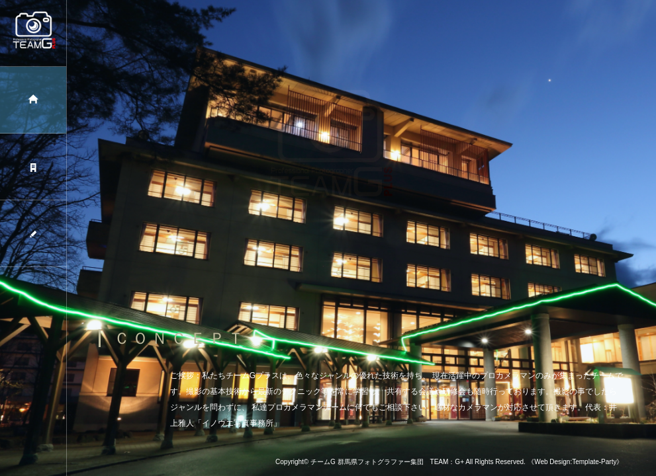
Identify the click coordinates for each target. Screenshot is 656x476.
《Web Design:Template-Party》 (575, 461)
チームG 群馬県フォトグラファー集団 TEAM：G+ (387, 461)
